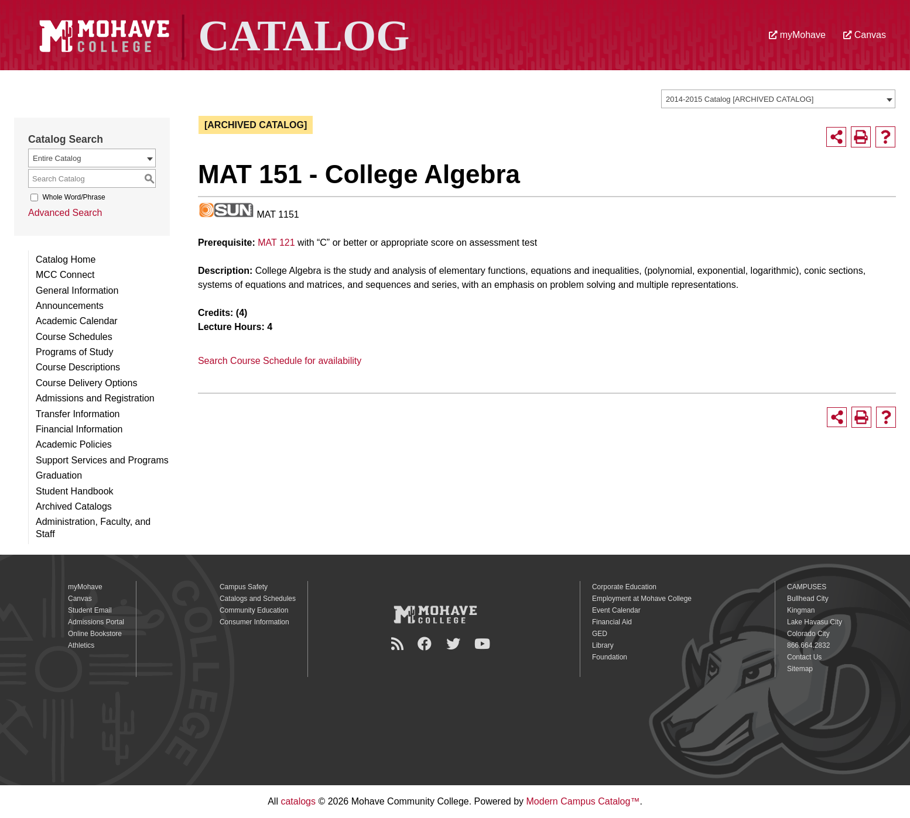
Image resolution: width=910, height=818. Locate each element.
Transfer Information (77, 414)
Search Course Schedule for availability (279, 361)
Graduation (59, 475)
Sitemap (800, 669)
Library (603, 645)
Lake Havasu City (814, 622)
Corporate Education (624, 587)
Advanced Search (65, 213)
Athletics (81, 645)
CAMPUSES (806, 587)
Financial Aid (612, 622)
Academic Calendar (77, 321)
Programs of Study (75, 352)
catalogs (298, 801)
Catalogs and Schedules (258, 598)
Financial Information (79, 429)
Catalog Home (65, 259)
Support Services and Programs (102, 460)
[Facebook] (426, 644)
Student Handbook (75, 491)
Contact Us (804, 657)
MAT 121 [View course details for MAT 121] (276, 243)
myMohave (797, 35)
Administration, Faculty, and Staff (93, 528)
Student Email (90, 610)
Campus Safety (244, 587)
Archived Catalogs (74, 506)
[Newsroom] (399, 644)
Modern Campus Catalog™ (583, 801)
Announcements (70, 306)
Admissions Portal (96, 622)
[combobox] (778, 99)
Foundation (609, 657)
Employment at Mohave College (642, 598)
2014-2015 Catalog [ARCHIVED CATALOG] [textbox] (739, 99)
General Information (77, 290)
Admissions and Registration (95, 398)
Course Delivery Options (86, 383)
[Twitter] (455, 644)
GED (599, 634)
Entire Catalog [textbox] (57, 158)
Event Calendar (616, 610)
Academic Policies (74, 444)
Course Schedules (74, 337)
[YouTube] (484, 644)
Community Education (254, 610)
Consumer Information (254, 622)
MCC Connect (65, 275)
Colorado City (808, 634)
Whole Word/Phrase (73, 197)
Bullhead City (808, 598)
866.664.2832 (808, 645)
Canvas (864, 35)
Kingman (801, 610)
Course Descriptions (78, 367)
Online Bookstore (95, 634)
